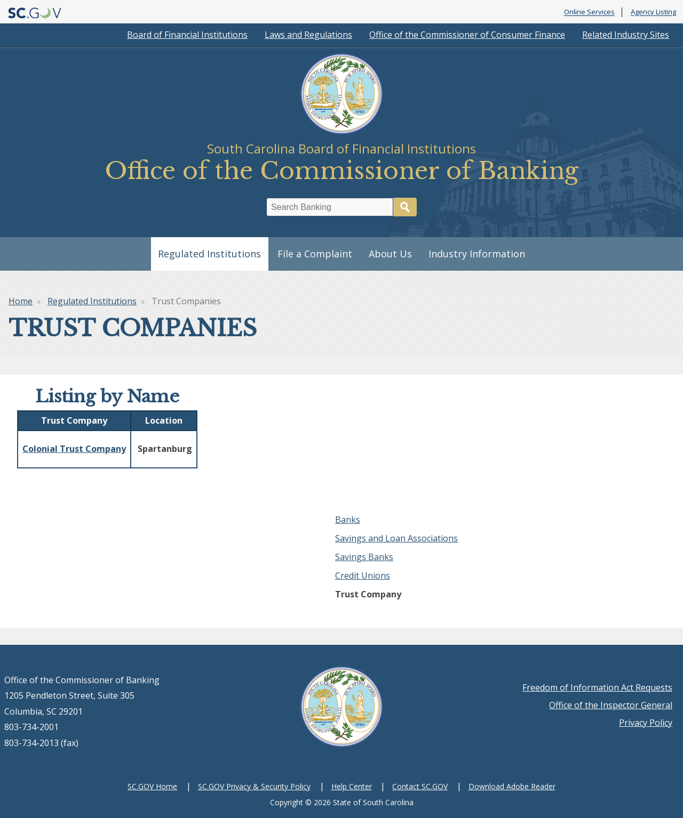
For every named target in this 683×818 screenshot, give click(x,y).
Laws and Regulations (308, 35)
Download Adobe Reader (511, 786)
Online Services (589, 12)
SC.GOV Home (152, 786)
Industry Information (476, 253)
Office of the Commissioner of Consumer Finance (467, 35)
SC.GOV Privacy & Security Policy (254, 786)
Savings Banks (364, 557)
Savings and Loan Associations (396, 538)
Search (405, 207)
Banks (347, 519)
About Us (390, 253)
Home (21, 301)
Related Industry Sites (625, 35)
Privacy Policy (645, 722)
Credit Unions (362, 575)
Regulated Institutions (209, 253)
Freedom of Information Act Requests (597, 687)
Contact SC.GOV (420, 786)
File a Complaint (314, 253)
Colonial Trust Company (74, 449)
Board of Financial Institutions (187, 35)
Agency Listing (653, 12)
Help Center (351, 786)
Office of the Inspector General (610, 705)
